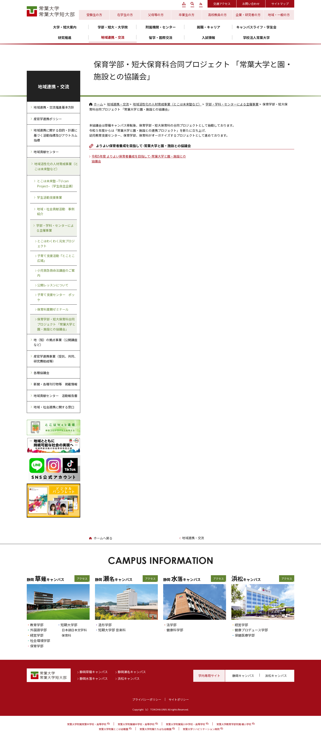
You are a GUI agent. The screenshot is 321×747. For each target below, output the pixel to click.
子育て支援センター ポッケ (56, 297)
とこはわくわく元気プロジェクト (56, 243)
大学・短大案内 (64, 27)
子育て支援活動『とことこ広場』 (56, 258)
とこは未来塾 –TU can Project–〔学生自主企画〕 (56, 183)
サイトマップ (280, 4)
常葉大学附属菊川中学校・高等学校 (185, 724)
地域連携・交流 (112, 37)
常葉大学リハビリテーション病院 (201, 729)
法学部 (172, 624)
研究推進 (64, 37)
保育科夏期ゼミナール (52, 309)
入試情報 (208, 37)
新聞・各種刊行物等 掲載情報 (55, 384)
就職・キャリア (208, 27)
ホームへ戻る (103, 538)
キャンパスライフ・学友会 (256, 27)
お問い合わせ (251, 4)
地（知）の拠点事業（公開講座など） (55, 342)
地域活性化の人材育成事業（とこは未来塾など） (167, 104)
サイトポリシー (179, 699)
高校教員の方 (217, 14)
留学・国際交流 (160, 37)
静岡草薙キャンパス (94, 671)
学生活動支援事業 (49, 197)
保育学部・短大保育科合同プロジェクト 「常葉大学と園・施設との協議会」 (56, 324)
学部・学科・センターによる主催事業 (232, 104)
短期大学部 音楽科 (112, 630)
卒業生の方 (186, 14)
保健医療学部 (245, 635)
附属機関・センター (161, 27)
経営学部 (36, 635)
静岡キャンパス (243, 675)
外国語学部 (38, 630)
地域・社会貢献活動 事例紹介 (55, 211)
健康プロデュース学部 (251, 630)
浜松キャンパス (129, 678)
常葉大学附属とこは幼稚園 (113, 729)
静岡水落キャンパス (94, 678)
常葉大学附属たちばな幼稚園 (155, 729)
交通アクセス (221, 4)
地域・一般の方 (279, 14)
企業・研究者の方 (248, 14)
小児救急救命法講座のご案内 (56, 273)
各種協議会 (41, 372)
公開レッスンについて (52, 285)
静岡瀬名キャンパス (132, 671)
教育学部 (36, 624)
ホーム (98, 104)
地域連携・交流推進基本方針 (54, 107)
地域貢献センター (46, 152)
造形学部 (105, 624)
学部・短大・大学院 (113, 27)
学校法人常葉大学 (256, 37)
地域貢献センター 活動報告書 (55, 395)
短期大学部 (69, 624)
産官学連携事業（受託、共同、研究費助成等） (55, 359)
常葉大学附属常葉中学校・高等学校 (86, 724)
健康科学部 (175, 630)
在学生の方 (125, 14)
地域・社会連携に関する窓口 (54, 407)
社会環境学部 (40, 640)
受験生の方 (94, 14)
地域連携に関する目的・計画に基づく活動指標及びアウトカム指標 (55, 135)
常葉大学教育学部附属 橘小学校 (233, 724)
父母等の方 (156, 14)
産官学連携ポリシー (48, 119)
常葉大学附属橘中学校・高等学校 (136, 724)
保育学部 (36, 646)
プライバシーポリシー (146, 699)
